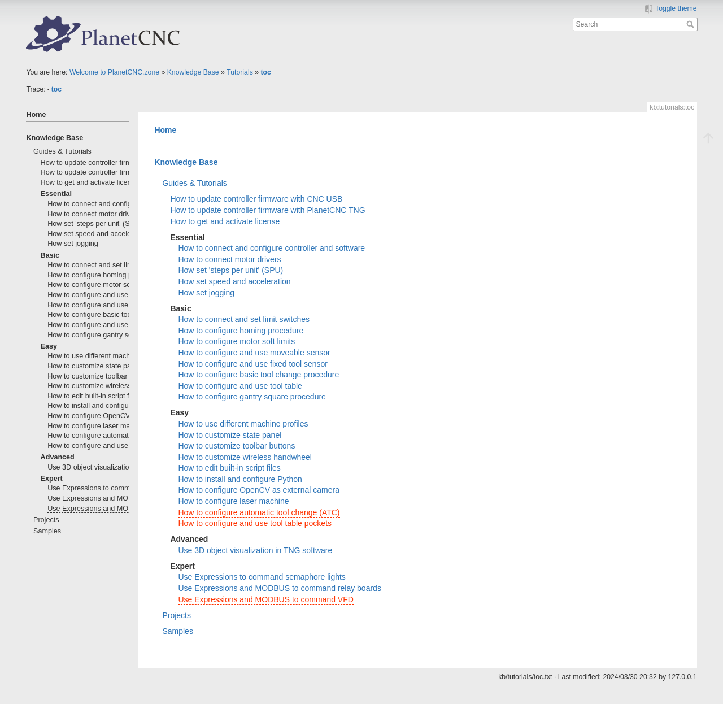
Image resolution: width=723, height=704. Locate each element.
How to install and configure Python (103, 406)
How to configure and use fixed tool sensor (114, 305)
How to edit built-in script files (93, 396)
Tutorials (240, 72)
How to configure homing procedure (103, 275)
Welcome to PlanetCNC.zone (114, 72)
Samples (47, 531)
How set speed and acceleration (98, 234)
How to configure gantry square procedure (113, 335)
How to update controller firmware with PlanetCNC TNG (128, 172)
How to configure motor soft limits (100, 285)
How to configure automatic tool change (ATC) (120, 436)
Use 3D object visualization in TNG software (116, 467)
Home (36, 115)
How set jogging (72, 243)
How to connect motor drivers (93, 214)
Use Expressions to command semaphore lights (122, 488)
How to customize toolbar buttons (100, 376)
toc (265, 72)
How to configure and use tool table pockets (116, 446)
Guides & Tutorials (62, 151)
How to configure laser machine (97, 426)
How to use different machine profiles (105, 356)
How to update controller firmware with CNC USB (118, 163)
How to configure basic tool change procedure (119, 315)
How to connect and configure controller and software (271, 248)
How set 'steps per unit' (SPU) (94, 224)
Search (691, 24)
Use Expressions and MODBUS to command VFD (126, 508)
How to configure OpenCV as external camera (120, 416)
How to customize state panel (94, 366)
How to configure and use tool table (103, 325)
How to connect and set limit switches (106, 265)
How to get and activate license (90, 182)
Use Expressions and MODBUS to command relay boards (279, 588)
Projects (46, 520)
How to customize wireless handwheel (107, 386)
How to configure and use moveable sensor (115, 295)
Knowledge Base (193, 72)
